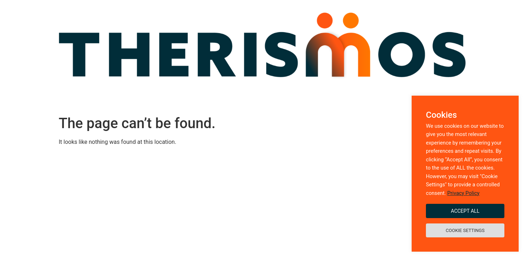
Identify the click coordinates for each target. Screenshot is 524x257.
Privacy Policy (463, 193)
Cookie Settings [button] (465, 230)
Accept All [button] (465, 211)
